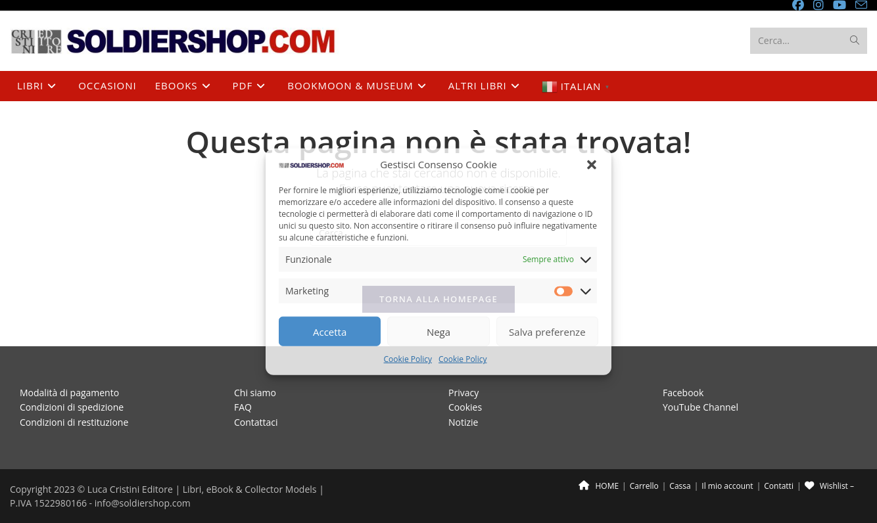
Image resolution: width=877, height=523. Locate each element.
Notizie (463, 422)
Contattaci (256, 422)
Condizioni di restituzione (74, 422)
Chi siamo (255, 392)
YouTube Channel (700, 407)
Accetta (329, 331)
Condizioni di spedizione (72, 407)
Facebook (683, 392)
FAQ (243, 407)
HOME (599, 485)
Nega (438, 331)
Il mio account (727, 485)
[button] (591, 164)
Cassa (679, 485)
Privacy (463, 392)
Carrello (644, 485)
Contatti (779, 485)
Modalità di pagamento (69, 392)
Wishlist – (829, 485)
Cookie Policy (408, 359)
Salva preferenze (547, 331)
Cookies (465, 407)
